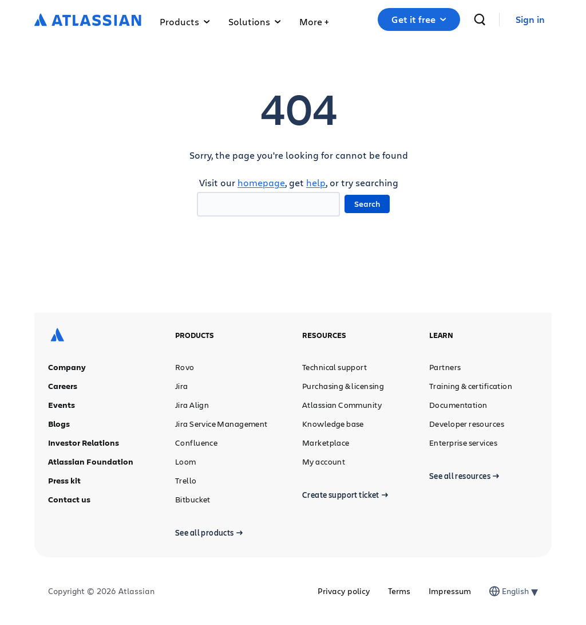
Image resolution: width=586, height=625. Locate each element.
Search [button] (367, 203)
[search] (479, 19)
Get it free (418, 19)
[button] (313, 19)
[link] (530, 19)
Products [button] (185, 21)
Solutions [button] (254, 21)
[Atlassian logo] (87, 20)
